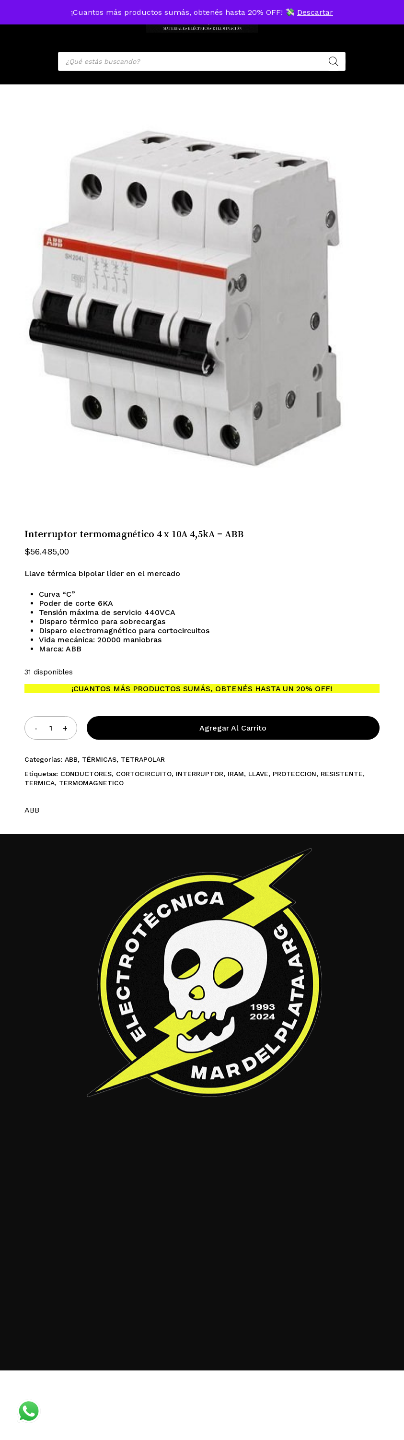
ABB (71, 759)
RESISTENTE (342, 774)
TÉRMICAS (99, 759)
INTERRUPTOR (199, 774)
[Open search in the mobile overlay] (202, 61)
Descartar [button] (315, 12)
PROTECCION (294, 774)
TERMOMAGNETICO (91, 783)
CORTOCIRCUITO (144, 774)
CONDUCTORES (86, 774)
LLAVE (258, 774)
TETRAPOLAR (143, 759)
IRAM (236, 774)
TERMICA (39, 783)
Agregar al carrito (232, 727)
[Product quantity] (50, 728)
